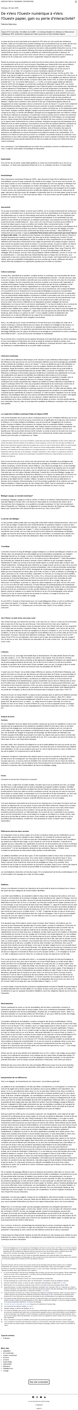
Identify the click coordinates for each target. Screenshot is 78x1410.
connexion (39, 1405)
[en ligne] (63, 1283)
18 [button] (11, 847)
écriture (6, 1357)
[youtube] (41, 1397)
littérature (6, 1366)
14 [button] (60, 508)
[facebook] (33, 1397)
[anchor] (45, 1397)
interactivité (7, 1364)
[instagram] (37, 1397)
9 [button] (30, 310)
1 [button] (6, 72)
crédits (39, 1408)
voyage (5, 1371)
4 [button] (56, 230)
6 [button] (39, 250)
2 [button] (54, 83)
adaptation (7, 1351)
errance (6, 1360)
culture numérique (10, 1355)
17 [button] (20, 605)
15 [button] (32, 528)
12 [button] (39, 363)
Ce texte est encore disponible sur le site (16, 1304)
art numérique (8, 1353)
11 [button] (16, 333)
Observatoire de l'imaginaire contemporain (39, 1)
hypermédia (7, 1362)
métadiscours (8, 1368)
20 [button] (65, 1045)
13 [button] (52, 379)
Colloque (6, 1338)
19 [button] (50, 904)
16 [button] (59, 558)
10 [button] (35, 312)
